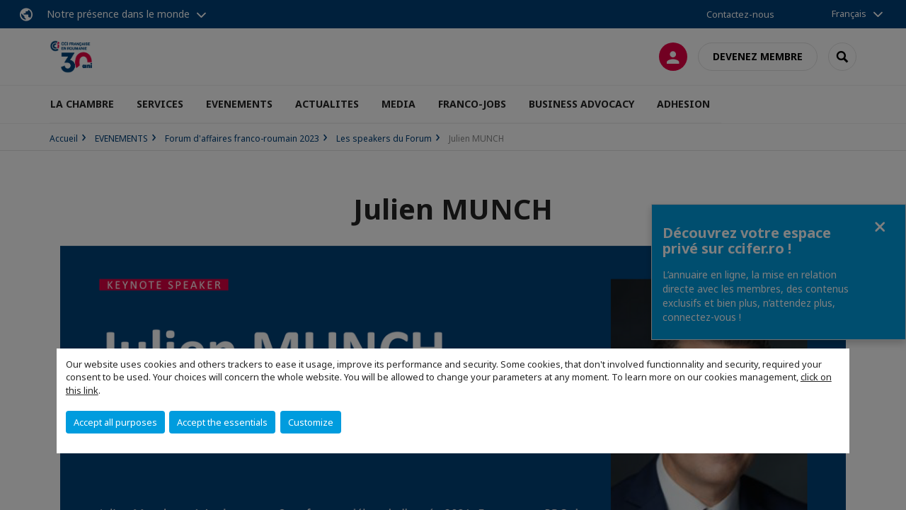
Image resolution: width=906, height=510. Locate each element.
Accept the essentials (222, 422)
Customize (310, 422)
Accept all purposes (115, 422)
